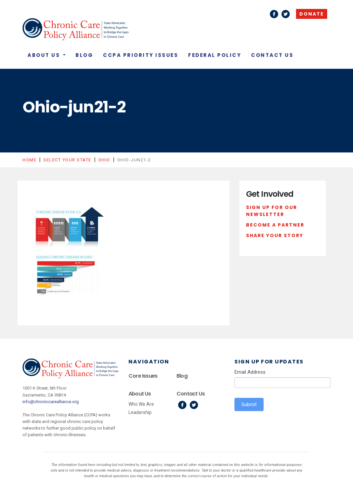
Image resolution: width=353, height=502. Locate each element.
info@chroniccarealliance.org (51, 401)
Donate (311, 14)
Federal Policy (214, 55)
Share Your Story (274, 235)
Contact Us (272, 55)
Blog (84, 55)
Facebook (274, 14)
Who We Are (141, 404)
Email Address (250, 372)
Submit (249, 404)
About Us (44, 55)
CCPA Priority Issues (140, 55)
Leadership (140, 412)
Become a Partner (275, 225)
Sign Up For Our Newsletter (271, 211)
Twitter (285, 14)
